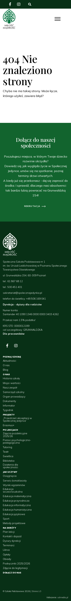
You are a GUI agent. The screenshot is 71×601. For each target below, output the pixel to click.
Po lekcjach (10, 430)
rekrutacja (32, 206)
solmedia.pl (62, 597)
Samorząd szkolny (13, 392)
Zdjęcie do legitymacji (15, 568)
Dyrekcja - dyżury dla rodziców (22, 304)
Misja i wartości (11, 383)
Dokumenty (9, 401)
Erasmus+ (8, 425)
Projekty (9, 414)
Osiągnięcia (9, 476)
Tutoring (7, 447)
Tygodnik (8, 410)
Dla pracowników (13, 333)
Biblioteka (8, 460)
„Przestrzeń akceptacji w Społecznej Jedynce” (17, 419)
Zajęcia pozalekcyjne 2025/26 (15, 434)
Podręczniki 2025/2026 (16, 563)
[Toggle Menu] (58, 19)
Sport (6, 518)
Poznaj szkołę (12, 356)
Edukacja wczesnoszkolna (13, 490)
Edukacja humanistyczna (17, 509)
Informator (9, 405)
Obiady (7, 559)
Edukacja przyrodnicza (16, 500)
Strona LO (36, 591)
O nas (6, 365)
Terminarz (8, 545)
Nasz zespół (10, 387)
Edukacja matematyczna (17, 496)
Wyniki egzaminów (14, 485)
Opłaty (6, 554)
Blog (5, 369)
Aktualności (9, 360)
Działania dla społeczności (10, 466)
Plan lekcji (9, 531)
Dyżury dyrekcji (12, 540)
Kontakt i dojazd (12, 536)
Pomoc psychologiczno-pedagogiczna (17, 441)
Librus (6, 549)
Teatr (6, 451)
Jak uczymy (10, 472)
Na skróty (9, 528)
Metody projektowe (14, 523)
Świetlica (8, 456)
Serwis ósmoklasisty (15, 480)
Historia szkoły (11, 378)
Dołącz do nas (12, 572)
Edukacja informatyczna (17, 505)
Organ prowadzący (14, 396)
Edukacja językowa (14, 514)
